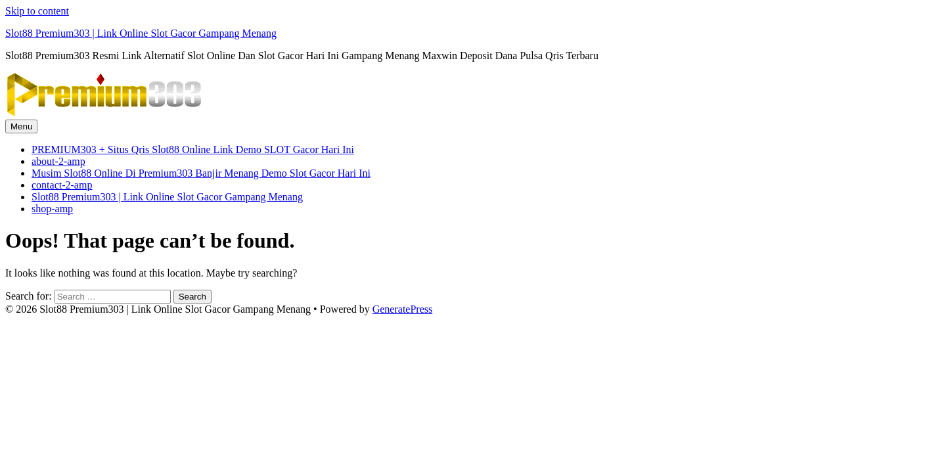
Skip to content (37, 10)
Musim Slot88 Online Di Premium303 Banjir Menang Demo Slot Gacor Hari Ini (201, 173)
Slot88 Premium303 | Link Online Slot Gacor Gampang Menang (141, 33)
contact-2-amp (62, 185)
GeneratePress (402, 309)
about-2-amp (58, 161)
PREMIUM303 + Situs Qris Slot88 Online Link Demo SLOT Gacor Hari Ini (193, 149)
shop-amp (52, 208)
